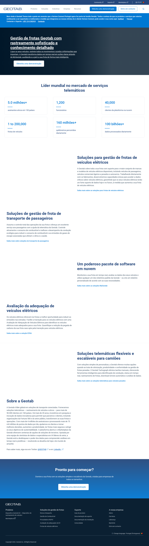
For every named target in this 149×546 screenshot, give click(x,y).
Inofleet (121, 19)
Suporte (111, 2)
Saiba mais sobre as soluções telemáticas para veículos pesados (101, 381)
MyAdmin (112, 523)
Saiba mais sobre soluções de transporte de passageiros (28, 241)
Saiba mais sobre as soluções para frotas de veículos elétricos (100, 190)
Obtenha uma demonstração (103, 9)
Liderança (112, 519)
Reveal (129, 19)
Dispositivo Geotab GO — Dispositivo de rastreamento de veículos (18, 514)
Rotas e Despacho (46, 513)
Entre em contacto (128, 9)
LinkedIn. (59, 449)
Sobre (111, 513)
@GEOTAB (43, 449)
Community (98, 2)
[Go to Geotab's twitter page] (130, 542)
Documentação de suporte (83, 516)
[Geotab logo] (13, 9)
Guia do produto (79, 513)
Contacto (41, 21)
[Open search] (143, 9)
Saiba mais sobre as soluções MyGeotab (92, 286)
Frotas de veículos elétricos (49, 526)
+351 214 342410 (29, 21)
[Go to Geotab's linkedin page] (136, 542)
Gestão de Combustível (47, 516)
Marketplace (123, 2)
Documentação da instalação (84, 519)
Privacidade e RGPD (46, 519)
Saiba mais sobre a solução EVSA (19, 333)
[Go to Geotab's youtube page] (141, 542)
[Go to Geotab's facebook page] (125, 542)
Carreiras (112, 516)
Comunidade (78, 523)
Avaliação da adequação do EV (50, 523)
